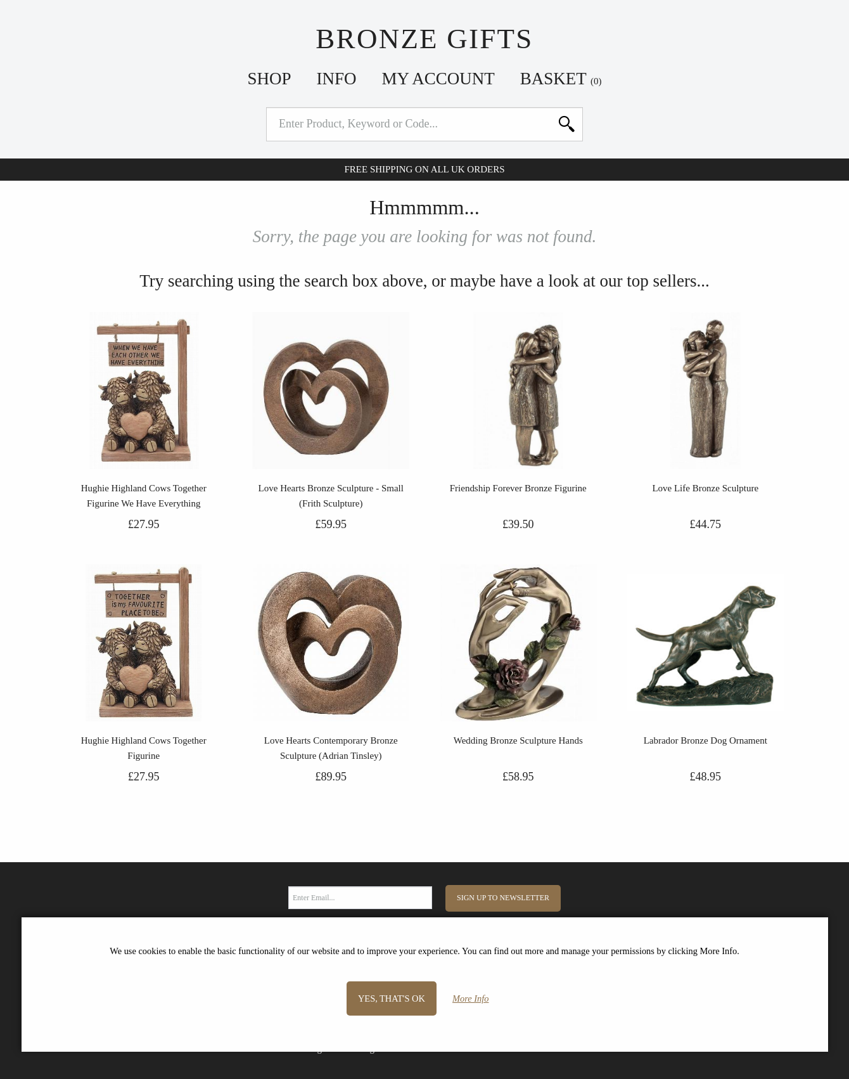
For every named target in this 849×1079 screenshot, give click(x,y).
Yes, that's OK (391, 998)
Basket (561, 78)
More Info (470, 998)
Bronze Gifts (424, 39)
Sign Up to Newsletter (503, 897)
